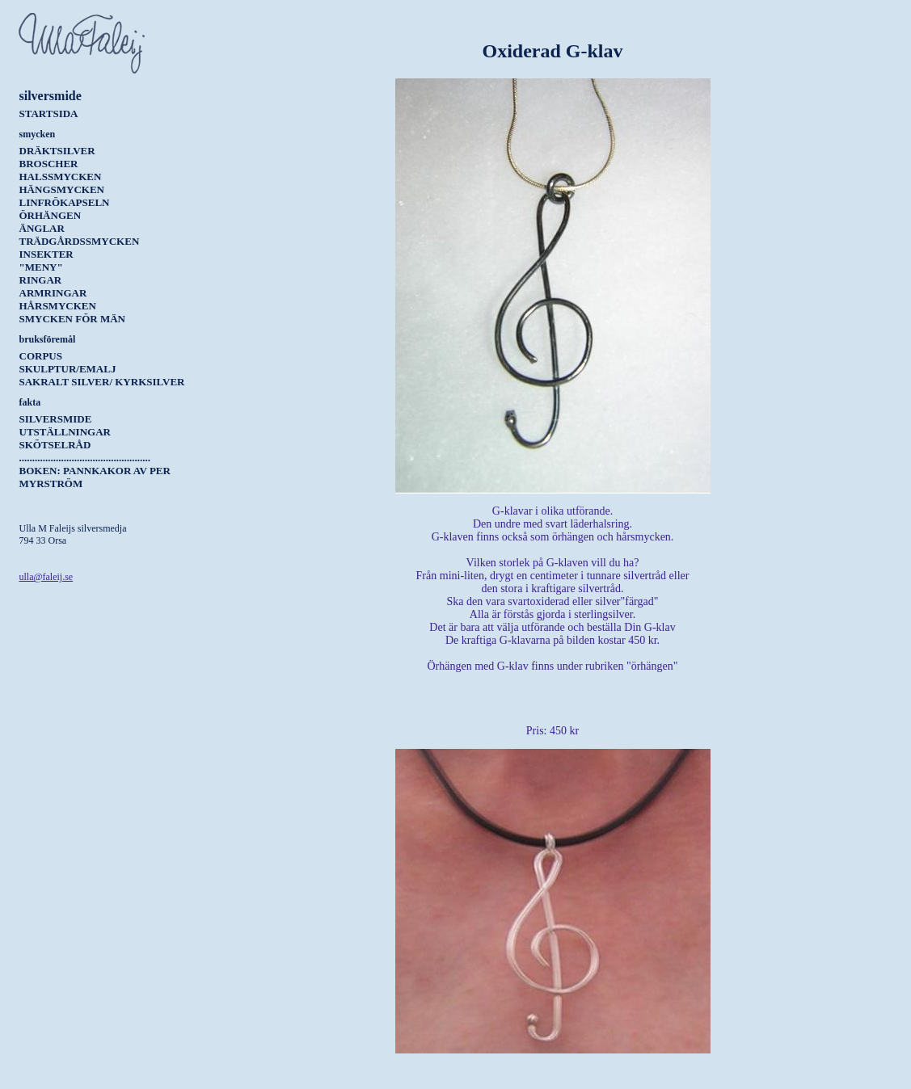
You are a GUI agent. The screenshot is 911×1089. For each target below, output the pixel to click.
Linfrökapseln (64, 202)
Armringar (53, 293)
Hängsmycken (61, 189)
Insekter (46, 254)
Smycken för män (72, 319)
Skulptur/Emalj (67, 369)
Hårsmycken (57, 306)
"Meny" (41, 267)
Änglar (42, 228)
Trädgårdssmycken (79, 241)
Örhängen (50, 215)
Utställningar (65, 432)
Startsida (48, 113)
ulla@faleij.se (46, 576)
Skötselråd (55, 445)
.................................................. (85, 458)
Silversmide (55, 419)
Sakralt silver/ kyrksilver (102, 382)
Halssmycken (60, 176)
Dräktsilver (57, 151)
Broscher (48, 164)
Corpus (40, 356)
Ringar (40, 280)
